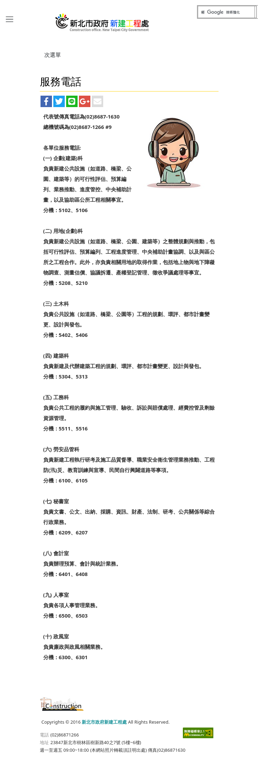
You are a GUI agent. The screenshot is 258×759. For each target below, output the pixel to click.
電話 (44, 735)
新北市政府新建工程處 (102, 20)
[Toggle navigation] (9, 19)
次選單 (52, 55)
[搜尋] (226, 12)
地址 (44, 742)
